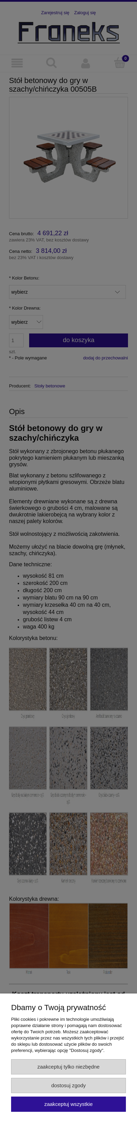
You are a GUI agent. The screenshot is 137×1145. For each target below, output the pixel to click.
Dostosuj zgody (68, 1085)
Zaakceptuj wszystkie (68, 1104)
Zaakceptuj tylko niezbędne (68, 1067)
